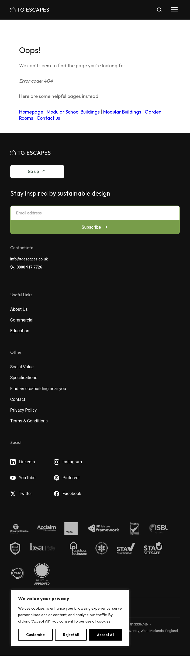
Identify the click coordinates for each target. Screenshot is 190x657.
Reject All (71, 634)
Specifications (23, 377)
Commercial (21, 320)
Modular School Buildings (73, 112)
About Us (19, 309)
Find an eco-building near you (38, 388)
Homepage (31, 112)
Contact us (48, 118)
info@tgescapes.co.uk (29, 259)
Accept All (105, 634)
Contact (17, 399)
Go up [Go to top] (37, 171)
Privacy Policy (23, 410)
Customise (35, 634)
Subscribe (95, 227)
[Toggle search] (159, 9)
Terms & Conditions (29, 420)
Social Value (22, 366)
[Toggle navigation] (174, 9)
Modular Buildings (122, 112)
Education (19, 330)
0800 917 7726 (26, 267)
